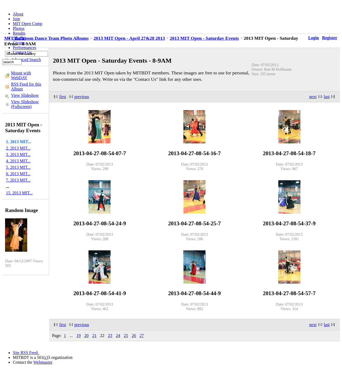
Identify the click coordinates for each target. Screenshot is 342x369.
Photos (19, 28)
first (62, 96)
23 (110, 335)
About (18, 14)
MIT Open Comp (27, 23)
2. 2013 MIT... (18, 148)
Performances (24, 47)
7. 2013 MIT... (18, 180)
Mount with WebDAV (21, 75)
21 (94, 335)
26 (134, 335)
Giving (19, 43)
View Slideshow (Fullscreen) (25, 104)
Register (329, 37)
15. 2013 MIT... (19, 193)
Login (313, 37)
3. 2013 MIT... (18, 154)
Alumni (19, 38)
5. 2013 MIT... (18, 167)
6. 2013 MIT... (18, 173)
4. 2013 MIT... (18, 161)
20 (86, 335)
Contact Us (22, 52)
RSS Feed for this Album (26, 86)
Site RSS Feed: (26, 352)
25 (126, 335)
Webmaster (43, 362)
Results (19, 33)
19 (79, 335)
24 (118, 335)
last (327, 96)
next (313, 96)
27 (141, 335)
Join (16, 19)
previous (81, 96)
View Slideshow (25, 95)
